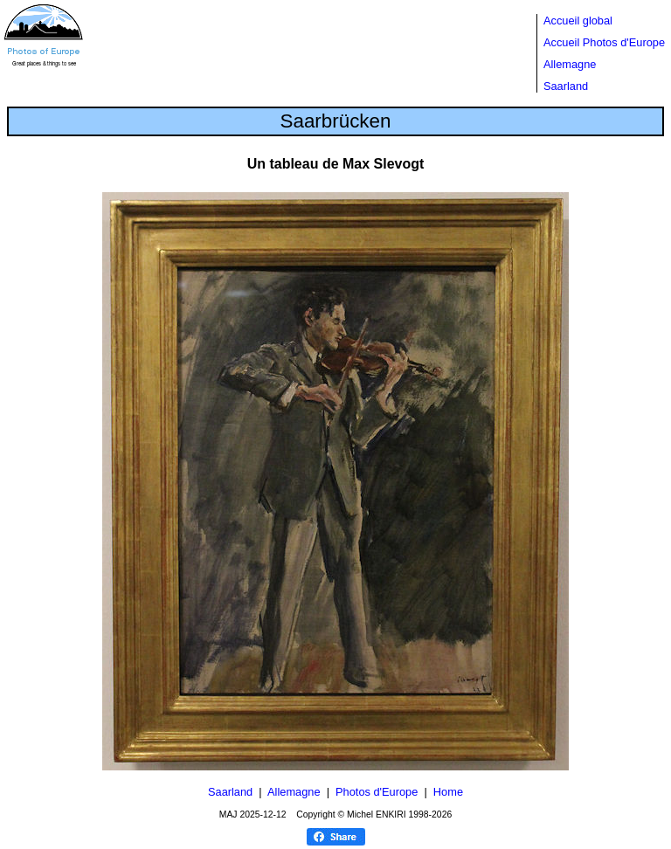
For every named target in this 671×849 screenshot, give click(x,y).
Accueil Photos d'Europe (604, 42)
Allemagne (569, 64)
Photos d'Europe (377, 791)
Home (448, 791)
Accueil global (577, 20)
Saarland (565, 86)
